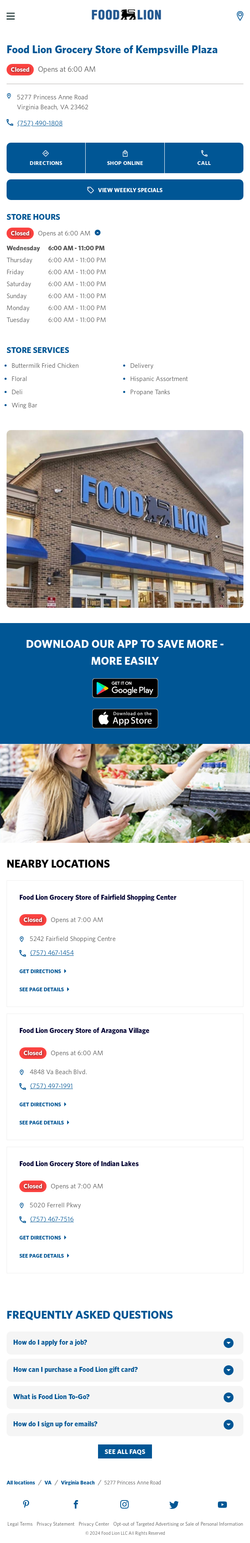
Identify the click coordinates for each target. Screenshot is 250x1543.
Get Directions (40, 971)
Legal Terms (20, 1524)
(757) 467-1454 (52, 953)
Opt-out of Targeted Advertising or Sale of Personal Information (178, 1524)
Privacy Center (94, 1524)
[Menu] (11, 16)
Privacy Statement (56, 1524)
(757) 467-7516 (52, 1219)
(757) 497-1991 (51, 1086)
